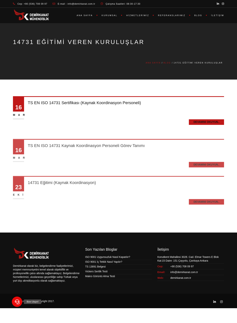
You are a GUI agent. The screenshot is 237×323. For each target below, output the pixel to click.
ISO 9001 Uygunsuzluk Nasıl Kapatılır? (107, 256)
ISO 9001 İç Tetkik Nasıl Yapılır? (103, 261)
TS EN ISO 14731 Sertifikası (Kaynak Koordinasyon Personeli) (84, 102)
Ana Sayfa (85, 15)
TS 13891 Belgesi (95, 266)
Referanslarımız (171, 15)
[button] (17, 302)
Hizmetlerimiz (137, 15)
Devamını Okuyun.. (206, 121)
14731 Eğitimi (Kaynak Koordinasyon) (62, 190)
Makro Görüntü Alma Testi (100, 276)
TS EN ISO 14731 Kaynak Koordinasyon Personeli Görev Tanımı (86, 153)
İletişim (217, 15)
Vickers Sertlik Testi (96, 271)
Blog (198, 15)
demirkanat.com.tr (180, 277)
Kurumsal (109, 15)
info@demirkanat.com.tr (184, 272)
